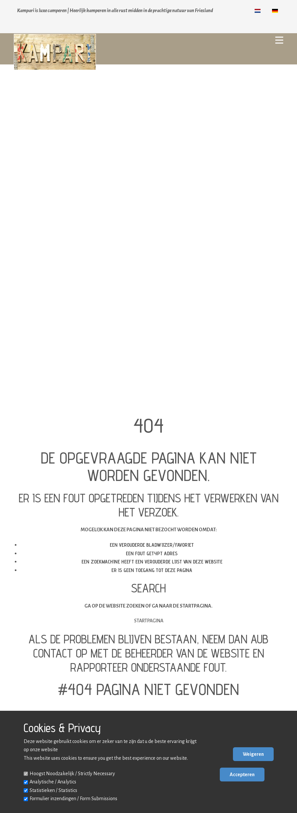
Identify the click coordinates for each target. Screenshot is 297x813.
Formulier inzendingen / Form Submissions (73, 798)
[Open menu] (279, 40)
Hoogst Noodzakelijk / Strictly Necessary (72, 773)
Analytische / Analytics (53, 781)
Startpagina (148, 620)
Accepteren (242, 774)
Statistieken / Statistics (53, 790)
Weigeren (253, 754)
